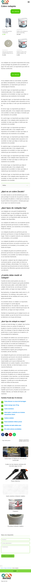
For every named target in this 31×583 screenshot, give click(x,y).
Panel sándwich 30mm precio (13, 421)
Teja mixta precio (6, 440)
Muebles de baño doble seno (12, 425)
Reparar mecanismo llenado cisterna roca (24, 440)
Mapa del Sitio (4, 581)
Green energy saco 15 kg (11, 405)
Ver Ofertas (15, 11)
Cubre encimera (9, 408)
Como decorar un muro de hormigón (15, 401)
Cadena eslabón (9, 418)
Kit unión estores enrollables (12, 429)
